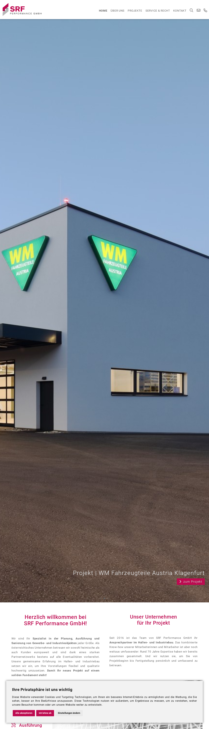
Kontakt (179, 10)
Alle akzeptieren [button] (23, 713)
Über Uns (117, 10)
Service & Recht (157, 10)
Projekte (135, 10)
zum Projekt (190, 581)
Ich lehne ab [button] (45, 713)
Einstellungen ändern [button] (69, 713)
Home (103, 10)
